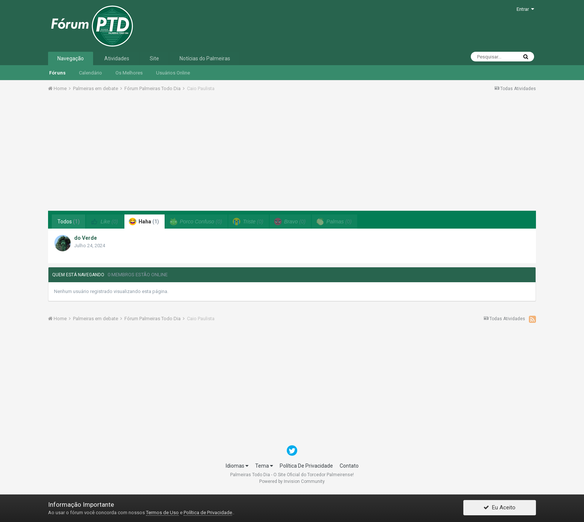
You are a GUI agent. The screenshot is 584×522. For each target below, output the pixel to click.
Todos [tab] (68, 222)
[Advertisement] (292, 154)
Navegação (70, 58)
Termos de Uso (162, 512)
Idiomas (237, 466)
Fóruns (57, 73)
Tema (264, 466)
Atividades (116, 58)
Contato (349, 466)
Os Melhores (129, 73)
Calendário (90, 73)
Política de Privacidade (208, 512)
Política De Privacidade (306, 466)
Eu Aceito (499, 508)
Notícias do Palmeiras (205, 58)
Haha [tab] (144, 221)
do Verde (85, 238)
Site (154, 58)
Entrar (525, 9)
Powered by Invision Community (292, 481)
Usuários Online (173, 73)
